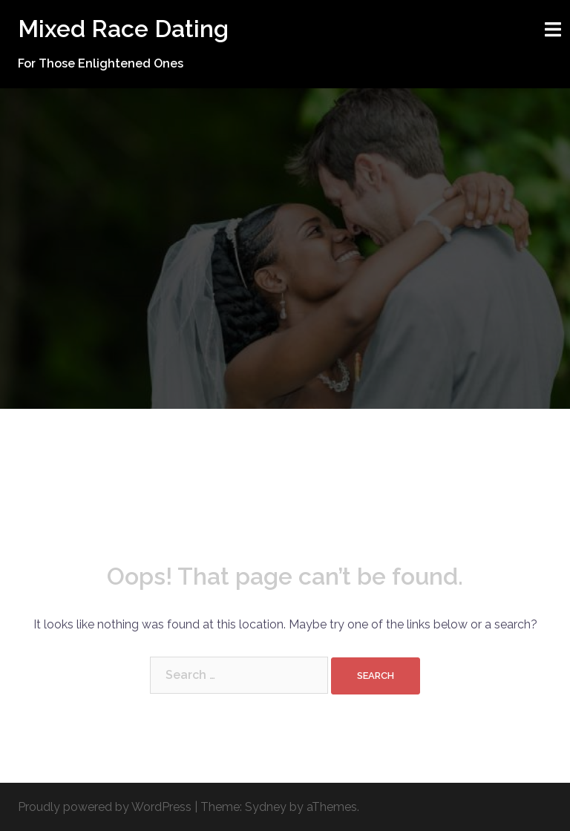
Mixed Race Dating (123, 28)
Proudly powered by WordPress (104, 807)
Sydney (265, 807)
